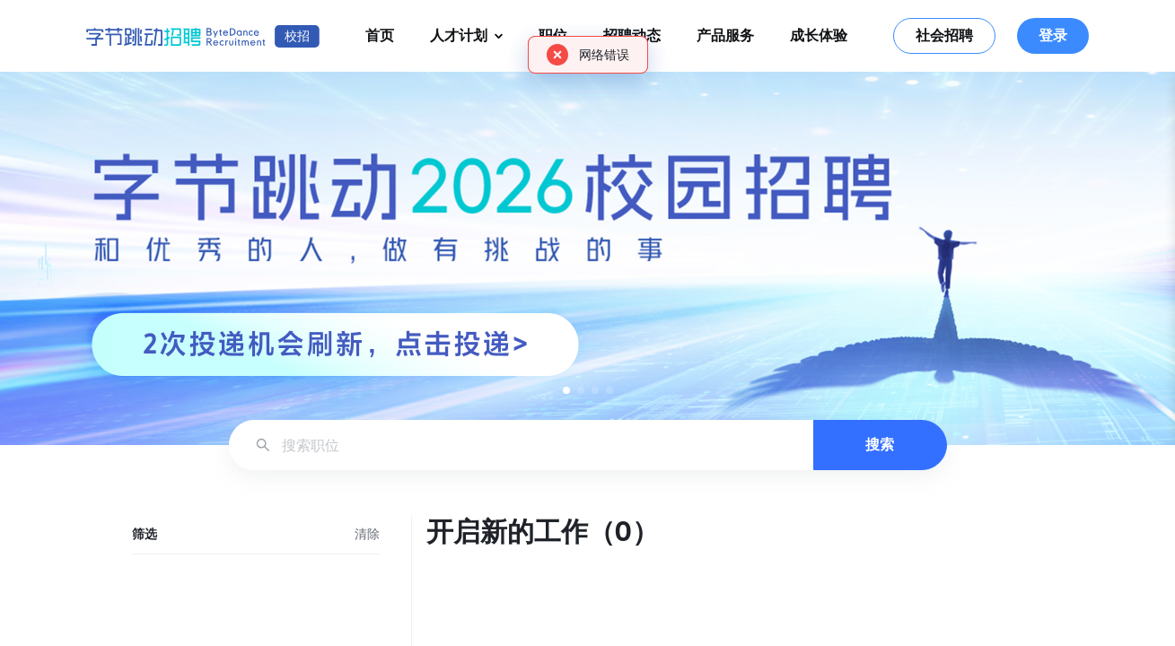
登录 (1053, 35)
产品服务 (725, 35)
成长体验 (818, 35)
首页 (379, 35)
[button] (566, 390)
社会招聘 (944, 35)
